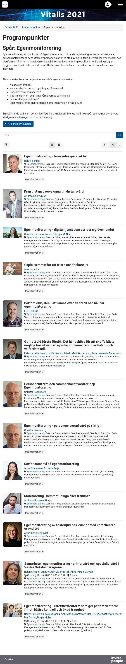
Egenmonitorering (36, 164)
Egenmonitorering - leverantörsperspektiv (55, 156)
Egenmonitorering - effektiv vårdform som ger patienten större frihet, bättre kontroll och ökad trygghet (71, 607)
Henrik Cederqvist (97, 613)
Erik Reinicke (31, 311)
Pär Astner (30, 617)
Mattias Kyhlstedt (61, 353)
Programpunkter (31, 27)
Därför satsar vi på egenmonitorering (51, 464)
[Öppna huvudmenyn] (120, 4)
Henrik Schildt (32, 160)
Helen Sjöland (32, 571)
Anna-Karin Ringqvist (36, 533)
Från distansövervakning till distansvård (54, 191)
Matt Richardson (81, 353)
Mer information (34, 179)
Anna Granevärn (33, 468)
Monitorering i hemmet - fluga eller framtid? (57, 496)
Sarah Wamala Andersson (106, 353)
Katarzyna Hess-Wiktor (37, 353)
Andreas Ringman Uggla (38, 500)
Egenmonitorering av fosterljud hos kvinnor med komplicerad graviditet (70, 526)
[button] (108, 4)
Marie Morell (115, 613)
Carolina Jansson (34, 234)
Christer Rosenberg (35, 392)
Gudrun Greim (48, 571)
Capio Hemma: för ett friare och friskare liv (56, 265)
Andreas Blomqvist (35, 196)
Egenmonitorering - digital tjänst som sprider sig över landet (69, 230)
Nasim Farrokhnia (34, 613)
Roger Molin (44, 617)
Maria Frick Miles (66, 571)
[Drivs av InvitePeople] (108, 660)
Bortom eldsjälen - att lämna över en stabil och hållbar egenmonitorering (64, 304)
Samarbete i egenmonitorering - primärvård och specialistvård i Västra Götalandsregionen (71, 565)
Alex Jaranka (31, 269)
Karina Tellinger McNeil (57, 234)
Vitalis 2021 (11, 27)
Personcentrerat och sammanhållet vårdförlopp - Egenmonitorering (60, 385)
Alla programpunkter (18, 123)
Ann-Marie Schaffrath (73, 613)
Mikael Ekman (85, 571)
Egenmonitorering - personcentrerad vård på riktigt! (62, 425)
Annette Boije (51, 468)
